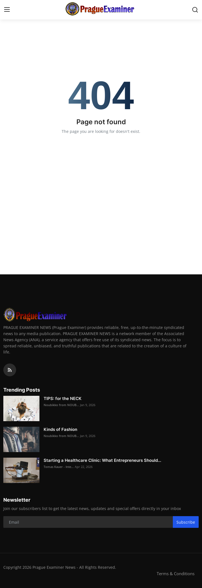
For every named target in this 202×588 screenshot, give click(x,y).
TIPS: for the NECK (62, 398)
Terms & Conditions (175, 573)
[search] (195, 10)
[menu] (7, 10)
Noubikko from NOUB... (61, 405)
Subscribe (185, 522)
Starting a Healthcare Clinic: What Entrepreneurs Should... (102, 460)
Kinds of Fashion (60, 429)
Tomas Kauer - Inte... (59, 467)
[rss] (9, 369)
